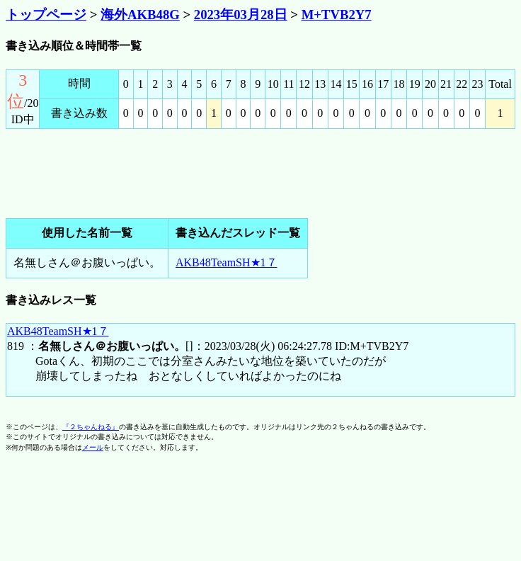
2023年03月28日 (240, 14)
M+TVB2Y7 (337, 14)
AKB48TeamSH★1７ (226, 262)
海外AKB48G (140, 14)
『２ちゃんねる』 (90, 427)
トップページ (46, 14)
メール (92, 447)
